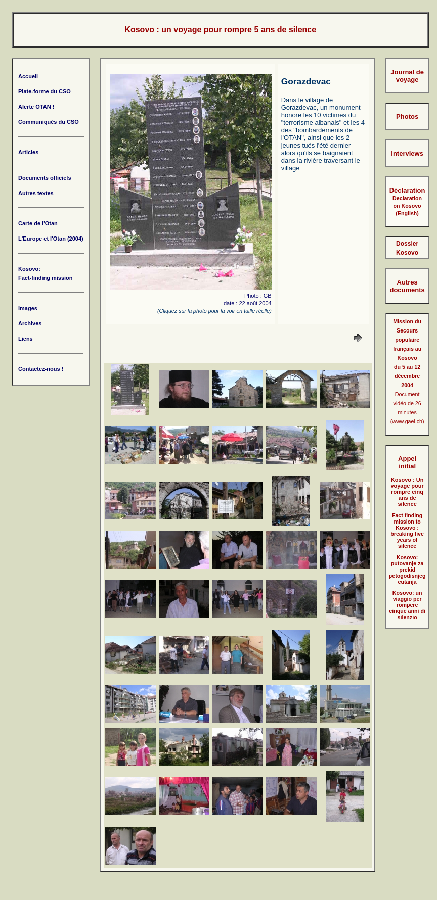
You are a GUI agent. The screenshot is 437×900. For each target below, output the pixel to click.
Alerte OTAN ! (36, 107)
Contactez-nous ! (40, 369)
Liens (25, 339)
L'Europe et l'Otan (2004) (50, 238)
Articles (28, 152)
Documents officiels (44, 178)
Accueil (28, 76)
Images (27, 308)
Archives (29, 323)
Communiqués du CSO (48, 122)
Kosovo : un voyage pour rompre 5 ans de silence (220, 29)
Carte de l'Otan (38, 223)
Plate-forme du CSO (44, 91)
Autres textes (36, 193)
